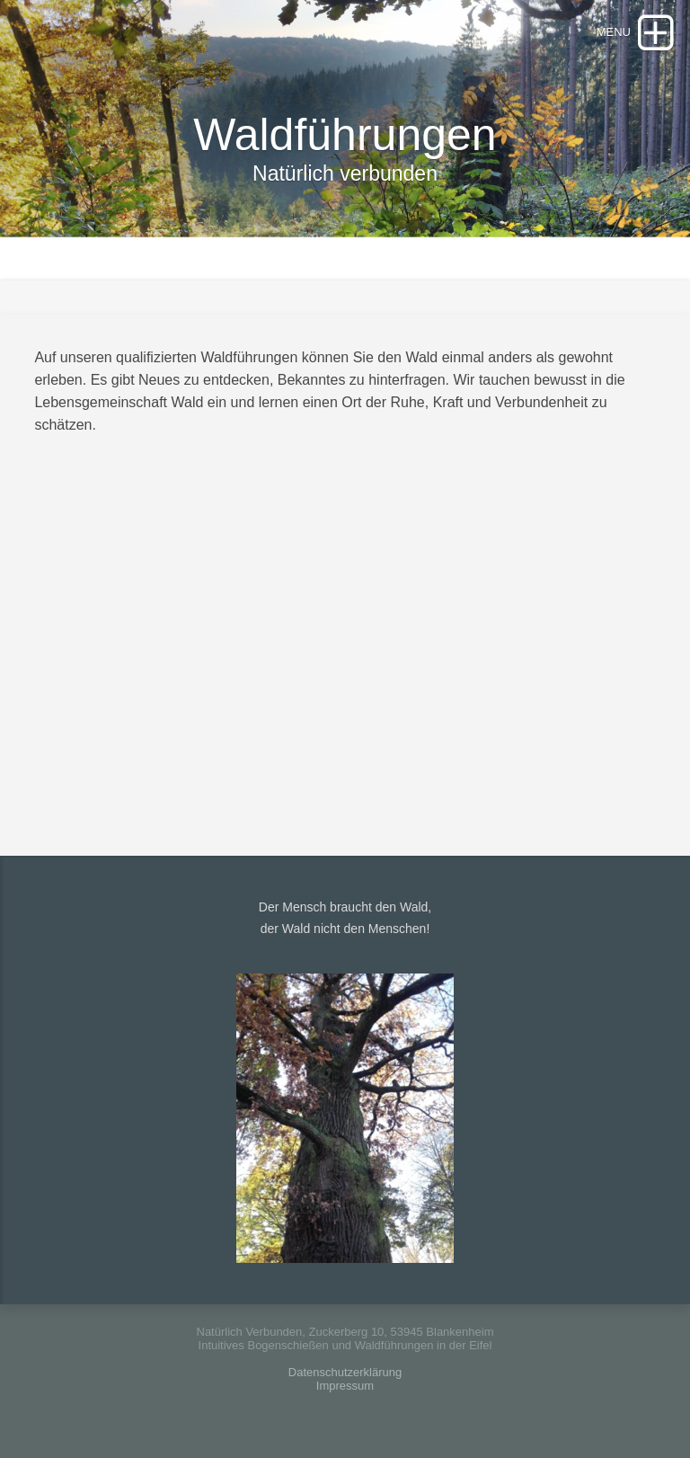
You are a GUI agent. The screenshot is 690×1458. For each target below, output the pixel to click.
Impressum (345, 1385)
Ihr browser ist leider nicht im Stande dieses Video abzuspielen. (353, 638)
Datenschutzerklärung (345, 1372)
